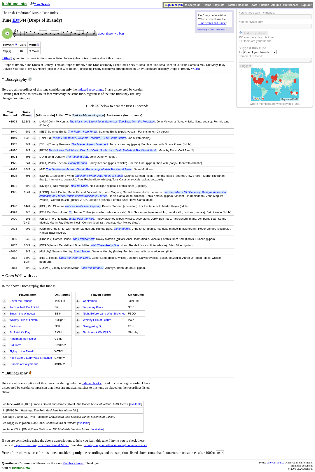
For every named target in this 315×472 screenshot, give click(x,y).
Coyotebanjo (122, 228)
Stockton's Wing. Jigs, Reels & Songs (99, 175)
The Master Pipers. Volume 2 (89, 144)
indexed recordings (90, 89)
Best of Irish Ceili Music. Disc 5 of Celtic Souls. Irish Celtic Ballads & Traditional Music (103, 150)
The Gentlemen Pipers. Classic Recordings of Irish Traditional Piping (89, 169)
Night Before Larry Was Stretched (30, 357)
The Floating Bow (77, 156)
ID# (16, 20)
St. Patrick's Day (19, 332)
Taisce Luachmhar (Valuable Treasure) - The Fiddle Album (89, 138)
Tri (70, 212)
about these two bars (110, 33)
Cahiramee (90, 300)
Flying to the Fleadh (22, 351)
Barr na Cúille (79, 185)
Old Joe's (15, 345)
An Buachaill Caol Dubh (24, 307)
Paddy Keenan (77, 163)
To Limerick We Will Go (97, 332)
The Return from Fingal (82, 131)
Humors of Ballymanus (23, 364)
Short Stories (82, 251)
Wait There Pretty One (105, 245)
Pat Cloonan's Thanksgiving (82, 206)
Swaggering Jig (92, 326)
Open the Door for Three (74, 257)
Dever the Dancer (20, 300)
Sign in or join (174, 5)
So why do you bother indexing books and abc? (115, 445)
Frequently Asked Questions (211, 29)
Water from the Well (81, 218)
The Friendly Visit (84, 239)
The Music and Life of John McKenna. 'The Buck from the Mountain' (112, 121)
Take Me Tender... (92, 267)
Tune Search (42, 4)
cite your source (275, 462)
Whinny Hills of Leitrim (23, 320)
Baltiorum (15, 326)
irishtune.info (14, 4)
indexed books (91, 383)
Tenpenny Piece (93, 307)
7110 (195, 68)
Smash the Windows (22, 313)
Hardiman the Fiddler (22, 338)
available (135, 404)
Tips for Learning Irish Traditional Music (41, 445)
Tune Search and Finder (212, 23)
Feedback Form (73, 463)
